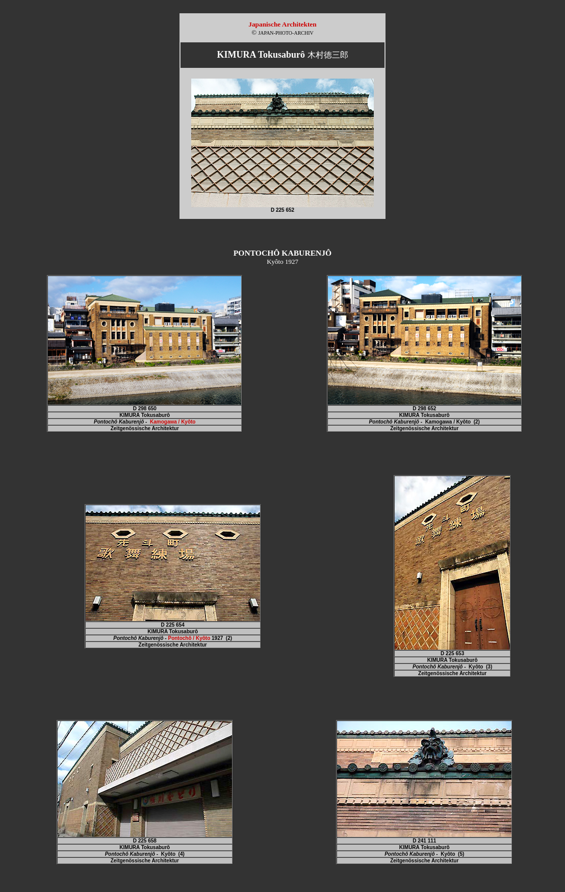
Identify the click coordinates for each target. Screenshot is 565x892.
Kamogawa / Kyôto (172, 422)
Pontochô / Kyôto (189, 638)
